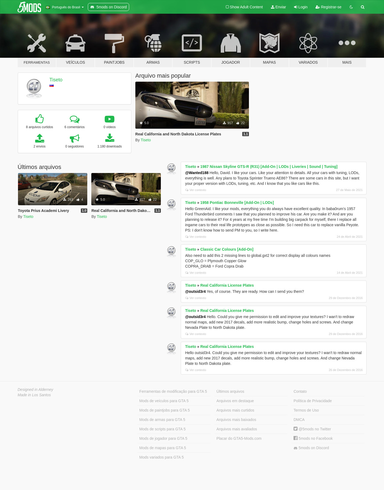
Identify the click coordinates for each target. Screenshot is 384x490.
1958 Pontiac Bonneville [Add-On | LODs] (237, 202)
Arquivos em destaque (235, 401)
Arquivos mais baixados (236, 419)
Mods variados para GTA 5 (161, 457)
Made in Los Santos (34, 395)
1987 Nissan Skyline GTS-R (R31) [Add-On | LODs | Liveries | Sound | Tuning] (269, 166)
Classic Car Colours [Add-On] (226, 249)
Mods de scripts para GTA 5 (162, 429)
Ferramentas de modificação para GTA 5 (173, 391)
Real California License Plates (227, 285)
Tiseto (55, 79)
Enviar (278, 7)
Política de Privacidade (313, 401)
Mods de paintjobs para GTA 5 (164, 410)
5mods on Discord (311, 448)
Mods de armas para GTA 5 (162, 419)
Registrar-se (328, 7)
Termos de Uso (306, 410)
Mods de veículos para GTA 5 (164, 401)
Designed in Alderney (35, 389)
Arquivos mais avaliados (236, 429)
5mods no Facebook (313, 438)
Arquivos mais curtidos (235, 410)
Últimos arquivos (230, 391)
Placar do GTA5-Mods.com (239, 438)
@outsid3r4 (195, 291)
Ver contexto (195, 190)
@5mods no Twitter (312, 429)
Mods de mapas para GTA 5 (162, 448)
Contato (300, 391)
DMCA (299, 419)
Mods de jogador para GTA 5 (163, 438)
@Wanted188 (196, 173)
